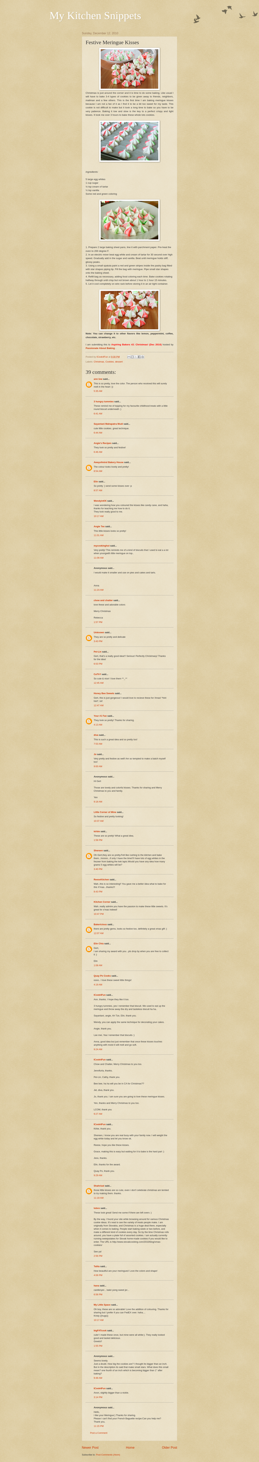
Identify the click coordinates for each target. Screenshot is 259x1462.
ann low (98, 379)
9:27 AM (98, 1113)
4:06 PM (98, 1275)
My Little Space (102, 1304)
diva (96, 735)
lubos (97, 1208)
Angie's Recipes (103, 443)
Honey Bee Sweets (104, 693)
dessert (119, 361)
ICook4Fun (100, 995)
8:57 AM (98, 490)
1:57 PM (98, 622)
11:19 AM (98, 1197)
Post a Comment (98, 1433)
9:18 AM (98, 801)
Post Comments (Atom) (108, 1454)
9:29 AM (98, 1175)
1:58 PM (98, 840)
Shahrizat (99, 1185)
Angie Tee (99, 526)
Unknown (99, 632)
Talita (97, 1266)
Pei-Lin (97, 651)
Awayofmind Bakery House (109, 462)
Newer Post (90, 1447)
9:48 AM (98, 1378)
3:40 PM (98, 869)
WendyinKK (100, 500)
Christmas (99, 361)
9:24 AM (98, 1049)
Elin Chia (99, 943)
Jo (95, 754)
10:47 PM (99, 914)
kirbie (97, 831)
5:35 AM (98, 391)
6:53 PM (98, 663)
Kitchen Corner (102, 902)
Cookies (109, 361)
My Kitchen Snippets (95, 15)
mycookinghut (102, 545)
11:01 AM (98, 535)
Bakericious (100, 924)
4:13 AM (98, 724)
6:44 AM (98, 432)
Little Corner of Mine (105, 812)
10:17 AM (98, 516)
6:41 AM (98, 413)
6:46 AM (98, 452)
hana (96, 1285)
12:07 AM (98, 933)
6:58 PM (98, 1294)
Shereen (98, 850)
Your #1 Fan (100, 716)
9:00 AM (98, 766)
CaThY (97, 674)
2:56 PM (98, 1256)
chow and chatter (103, 600)
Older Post (169, 1447)
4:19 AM (98, 984)
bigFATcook (100, 1330)
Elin (96, 481)
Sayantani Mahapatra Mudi (108, 424)
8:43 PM (98, 891)
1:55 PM (98, 1345)
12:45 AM (98, 683)
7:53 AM (98, 743)
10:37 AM (98, 821)
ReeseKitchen (101, 879)
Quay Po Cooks (102, 975)
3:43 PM (98, 641)
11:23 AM (98, 590)
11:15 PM (99, 1426)
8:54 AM (98, 471)
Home (130, 1447)
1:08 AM (98, 965)
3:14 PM (98, 1397)
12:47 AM (98, 705)
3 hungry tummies (104, 401)
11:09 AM (98, 557)
